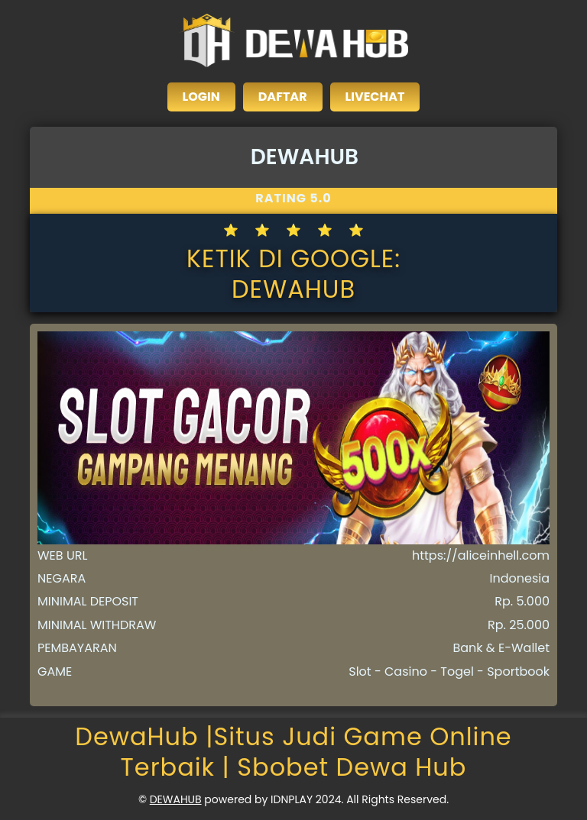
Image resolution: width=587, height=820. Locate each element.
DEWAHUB (176, 799)
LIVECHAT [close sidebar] (375, 96)
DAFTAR (282, 96)
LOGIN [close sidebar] (201, 96)
